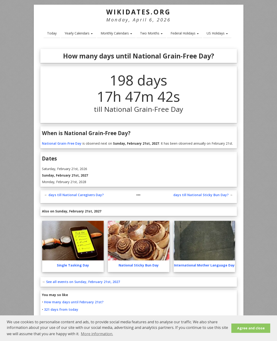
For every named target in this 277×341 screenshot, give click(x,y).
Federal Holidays (185, 33)
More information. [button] (97, 333)
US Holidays (217, 33)
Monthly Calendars (116, 33)
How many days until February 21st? (73, 302)
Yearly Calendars (79, 33)
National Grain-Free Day (62, 143)
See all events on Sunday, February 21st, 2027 (83, 282)
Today (52, 33)
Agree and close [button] (251, 328)
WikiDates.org (138, 11)
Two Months (151, 33)
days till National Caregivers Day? (76, 195)
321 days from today (61, 309)
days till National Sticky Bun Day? (201, 195)
